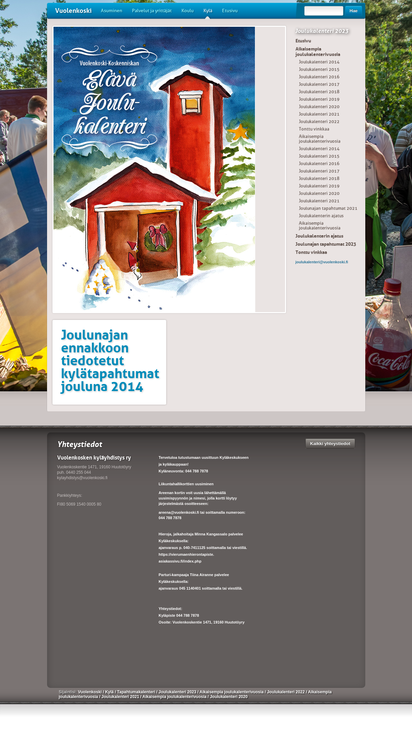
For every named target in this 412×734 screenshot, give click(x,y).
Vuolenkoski (73, 11)
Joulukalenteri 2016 (319, 77)
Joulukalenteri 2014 (319, 62)
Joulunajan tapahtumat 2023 (326, 244)
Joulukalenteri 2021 (319, 114)
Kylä (207, 13)
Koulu (187, 11)
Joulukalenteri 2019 (319, 99)
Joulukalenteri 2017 (319, 84)
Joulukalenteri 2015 (319, 69)
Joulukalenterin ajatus (321, 216)
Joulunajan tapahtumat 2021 (328, 208)
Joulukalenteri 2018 (319, 92)
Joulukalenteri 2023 (321, 31)
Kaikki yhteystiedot (330, 443)
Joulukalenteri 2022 (319, 121)
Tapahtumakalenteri (136, 692)
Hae (354, 10)
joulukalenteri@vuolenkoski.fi (322, 262)
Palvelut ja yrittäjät (152, 11)
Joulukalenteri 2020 (319, 106)
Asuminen (111, 11)
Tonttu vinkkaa (314, 129)
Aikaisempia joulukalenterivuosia (318, 51)
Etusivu (230, 11)
